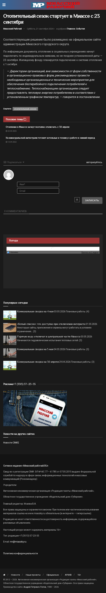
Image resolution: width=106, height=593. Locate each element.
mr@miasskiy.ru (17, 541)
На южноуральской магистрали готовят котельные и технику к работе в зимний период (50, 138)
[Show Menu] (4, 5)
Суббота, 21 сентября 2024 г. (41, 29)
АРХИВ (68, 575)
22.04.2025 (11, 131)
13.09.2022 (11, 142)
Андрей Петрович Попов (34, 587)
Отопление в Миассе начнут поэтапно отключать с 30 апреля (37, 127)
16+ (79, 575)
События (80, 29)
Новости (15, 575)
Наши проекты (33, 575)
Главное (71, 29)
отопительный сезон (25, 109)
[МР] (35, 408)
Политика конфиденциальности (20, 553)
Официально (52, 575)
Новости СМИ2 (11, 442)
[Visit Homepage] (55, 5)
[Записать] (92, 200)
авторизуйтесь (94, 162)
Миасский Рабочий (12, 29)
